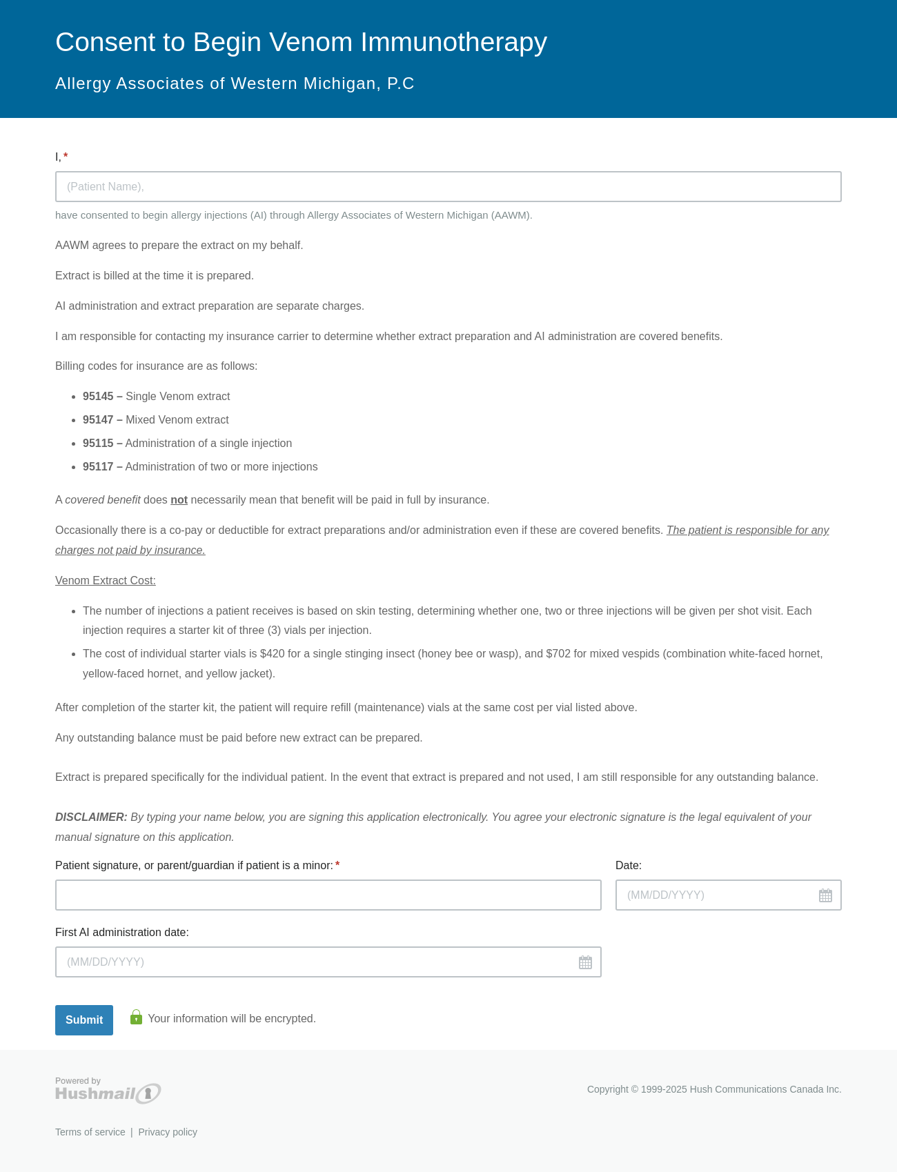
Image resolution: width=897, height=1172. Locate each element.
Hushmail (108, 1090)
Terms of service (90, 1132)
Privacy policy (167, 1132)
